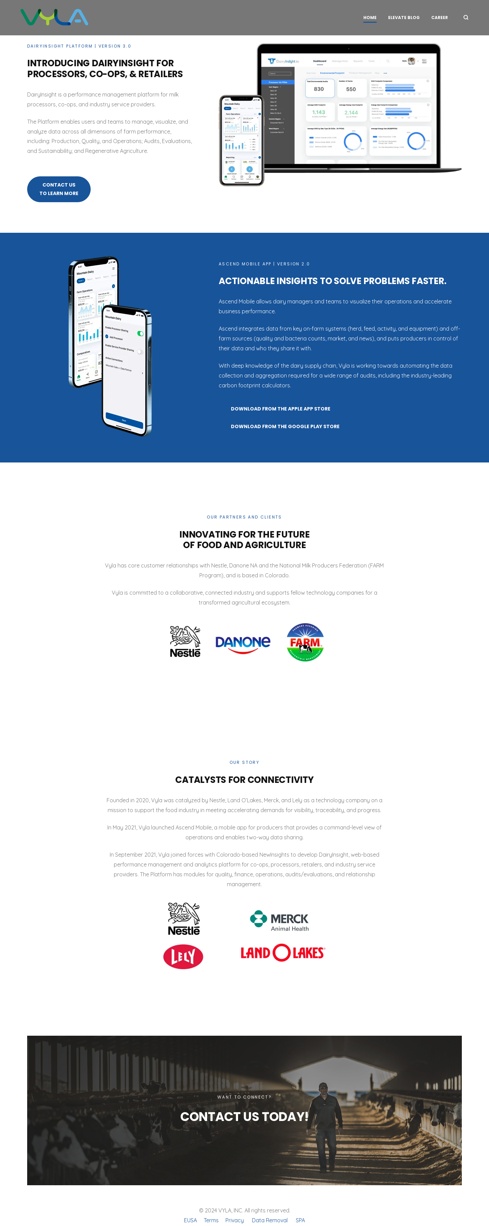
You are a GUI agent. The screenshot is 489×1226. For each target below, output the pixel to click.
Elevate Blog (404, 17)
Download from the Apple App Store (280, 408)
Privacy (234, 1220)
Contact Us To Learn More (58, 189)
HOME (370, 17)
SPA (300, 1220)
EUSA (190, 1220)
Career (439, 17)
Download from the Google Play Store (285, 426)
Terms (211, 1220)
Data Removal (270, 1220)
